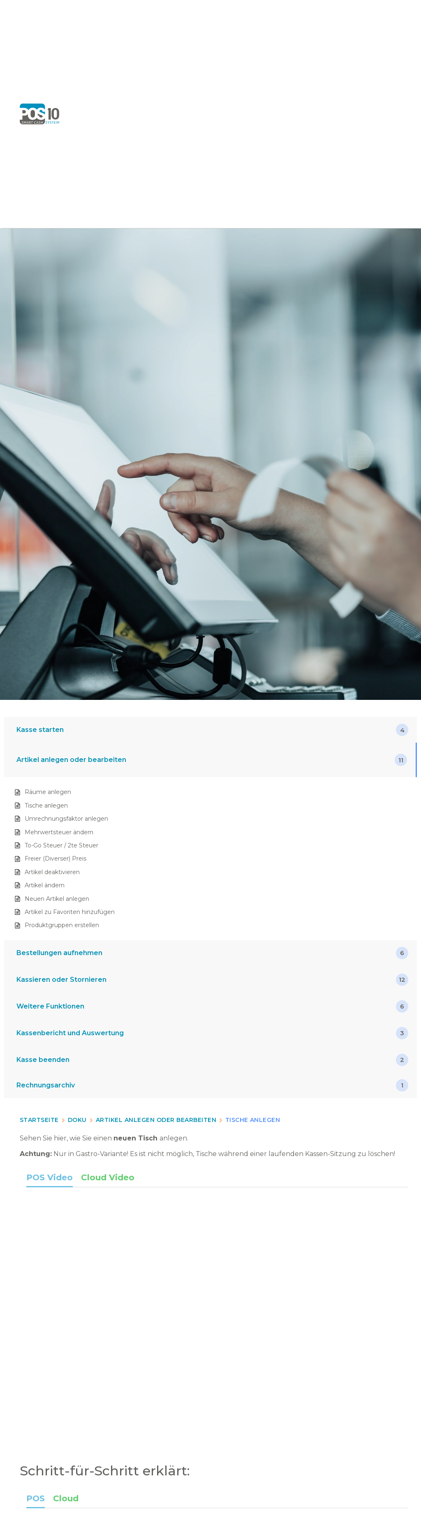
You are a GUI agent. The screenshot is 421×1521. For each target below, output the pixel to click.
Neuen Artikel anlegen (57, 898)
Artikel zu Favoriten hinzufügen (70, 912)
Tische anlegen (46, 805)
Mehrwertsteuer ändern (59, 832)
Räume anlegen (48, 792)
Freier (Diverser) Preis (55, 858)
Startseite (39, 1120)
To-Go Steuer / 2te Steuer (61, 845)
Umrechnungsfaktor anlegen (66, 818)
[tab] (49, 1179)
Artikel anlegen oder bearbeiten (156, 1120)
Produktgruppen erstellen (62, 925)
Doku (77, 1120)
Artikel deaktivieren (52, 872)
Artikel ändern (45, 885)
